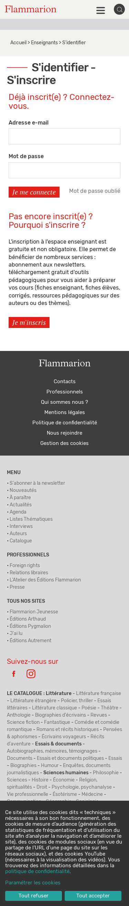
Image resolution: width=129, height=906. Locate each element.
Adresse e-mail (29, 123)
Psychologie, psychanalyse (82, 787)
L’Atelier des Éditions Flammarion (45, 580)
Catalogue (21, 541)
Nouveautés (23, 490)
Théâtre (109, 708)
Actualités (21, 505)
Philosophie (106, 772)
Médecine (92, 794)
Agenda (18, 512)
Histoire (40, 780)
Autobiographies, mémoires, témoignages (52, 751)
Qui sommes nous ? (64, 402)
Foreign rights (25, 565)
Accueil (18, 42)
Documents (19, 758)
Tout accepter (93, 895)
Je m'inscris (29, 322)
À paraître (20, 497)
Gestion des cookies (64, 443)
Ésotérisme (65, 794)
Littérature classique (54, 708)
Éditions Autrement (30, 640)
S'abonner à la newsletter (37, 483)
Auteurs (18, 533)
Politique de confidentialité (64, 422)
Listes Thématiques (31, 519)
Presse (17, 587)
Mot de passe (26, 156)
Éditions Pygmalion (30, 626)
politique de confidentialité (37, 871)
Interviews (21, 526)
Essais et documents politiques (70, 758)
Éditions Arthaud (28, 619)
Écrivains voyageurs (64, 736)
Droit (41, 787)
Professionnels (64, 392)
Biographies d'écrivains (60, 715)
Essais (115, 758)
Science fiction (23, 722)
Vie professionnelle (27, 794)
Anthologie (19, 715)
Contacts (65, 381)
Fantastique (57, 722)
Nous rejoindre (64, 433)
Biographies (23, 765)
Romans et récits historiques (67, 729)
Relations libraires (29, 572)
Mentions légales (64, 412)
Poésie (89, 708)
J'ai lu (16, 633)
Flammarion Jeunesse (34, 612)
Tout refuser (34, 895)
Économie (64, 780)
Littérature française (98, 693)
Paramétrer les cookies (33, 882)
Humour (49, 765)
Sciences (17, 780)
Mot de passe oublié (94, 191)
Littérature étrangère (33, 700)
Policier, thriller (77, 700)
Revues (98, 715)
